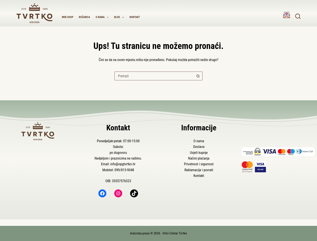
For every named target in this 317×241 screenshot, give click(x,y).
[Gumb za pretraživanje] (198, 76)
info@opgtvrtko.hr (122, 164)
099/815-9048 (124, 170)
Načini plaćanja (198, 158)
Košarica (84, 17)
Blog (120, 17)
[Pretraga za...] (154, 76)
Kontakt (134, 17)
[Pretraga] (297, 16)
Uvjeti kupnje (199, 153)
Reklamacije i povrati (198, 170)
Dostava (198, 147)
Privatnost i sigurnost (199, 164)
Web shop (67, 17)
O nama (103, 17)
